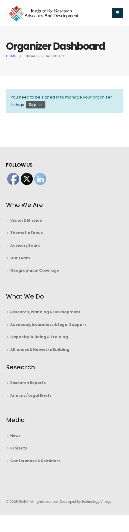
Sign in (35, 105)
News (15, 435)
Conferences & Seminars (35, 460)
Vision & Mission (26, 220)
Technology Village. (96, 501)
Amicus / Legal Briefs (30, 395)
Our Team (20, 258)
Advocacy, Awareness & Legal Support (48, 324)
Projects (18, 448)
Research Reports (28, 382)
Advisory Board (25, 245)
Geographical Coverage (34, 270)
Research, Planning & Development (45, 312)
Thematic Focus (26, 232)
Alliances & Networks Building (39, 349)
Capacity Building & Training (39, 337)
